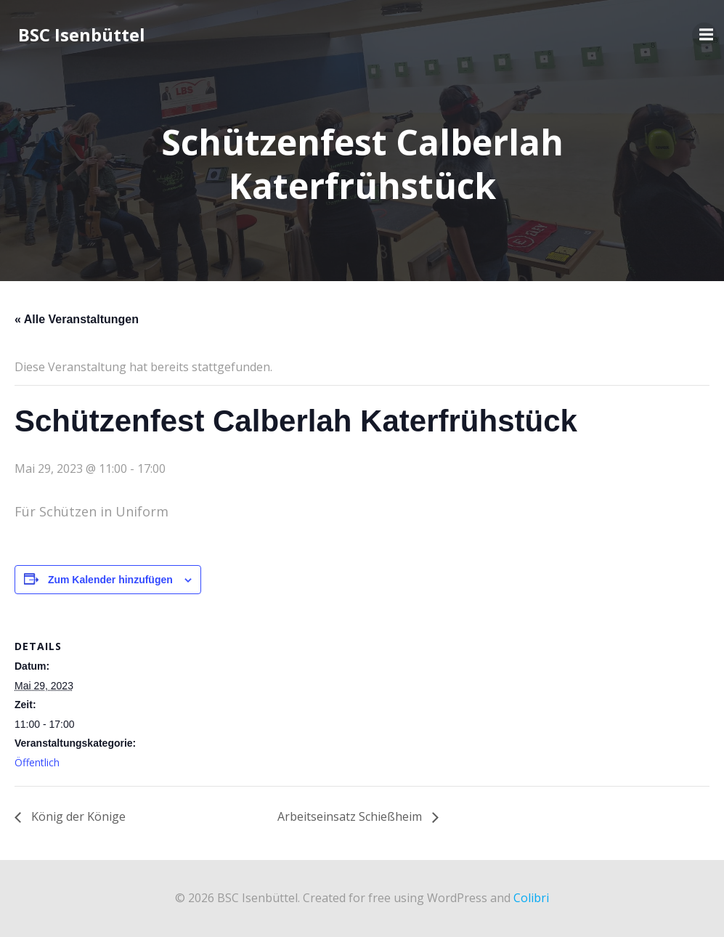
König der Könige (77, 816)
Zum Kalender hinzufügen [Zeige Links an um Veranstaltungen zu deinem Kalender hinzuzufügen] (110, 579)
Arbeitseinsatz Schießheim (351, 816)
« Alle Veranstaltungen (77, 319)
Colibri (531, 898)
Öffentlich (37, 762)
